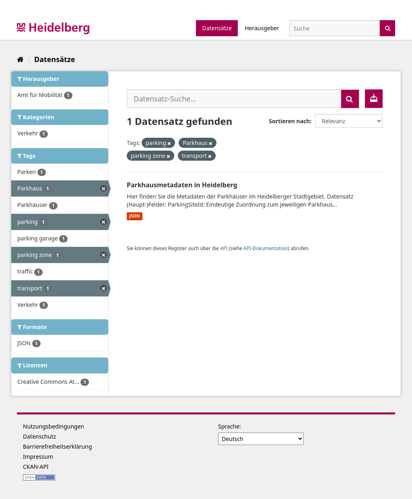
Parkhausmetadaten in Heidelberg (182, 184)
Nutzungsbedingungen (53, 426)
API (224, 248)
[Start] (20, 59)
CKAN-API (36, 466)
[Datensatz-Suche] (334, 28)
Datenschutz (39, 436)
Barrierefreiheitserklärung (57, 446)
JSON (134, 216)
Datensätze (217, 28)
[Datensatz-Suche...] (234, 98)
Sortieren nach (289, 121)
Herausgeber (262, 28)
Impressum (38, 456)
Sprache (228, 426)
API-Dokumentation (265, 248)
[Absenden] (387, 27)
